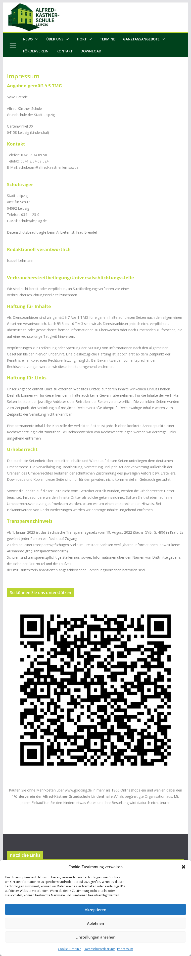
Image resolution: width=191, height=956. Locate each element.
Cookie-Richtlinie (69, 949)
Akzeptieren (95, 909)
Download (91, 51)
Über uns (54, 39)
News (28, 39)
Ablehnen (95, 923)
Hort (82, 39)
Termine (107, 39)
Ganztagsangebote (141, 39)
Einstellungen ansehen (95, 937)
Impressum (125, 949)
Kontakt (64, 51)
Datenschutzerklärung (99, 949)
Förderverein (35, 51)
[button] (183, 866)
